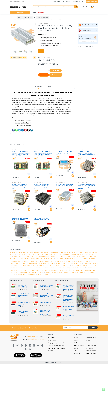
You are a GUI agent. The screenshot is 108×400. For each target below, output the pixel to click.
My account (77, 353)
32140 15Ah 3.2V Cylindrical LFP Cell (59, 260)
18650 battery (76, 256)
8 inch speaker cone (75, 263)
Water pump (42, 263)
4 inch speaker (35, 270)
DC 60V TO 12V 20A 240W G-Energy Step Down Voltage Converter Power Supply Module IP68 (20, 186)
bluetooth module (22, 252)
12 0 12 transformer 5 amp (26, 256)
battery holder (60, 263)
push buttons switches (34, 268)
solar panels (35, 258)
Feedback (50, 350)
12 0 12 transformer (50, 267)
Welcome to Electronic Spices (17, 1)
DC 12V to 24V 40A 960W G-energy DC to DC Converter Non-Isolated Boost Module (65, 186)
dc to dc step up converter (30, 261)
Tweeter (48, 265)
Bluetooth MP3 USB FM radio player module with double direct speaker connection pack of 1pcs (68, 298)
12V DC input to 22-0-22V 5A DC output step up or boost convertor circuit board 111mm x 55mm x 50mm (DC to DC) (43, 153)
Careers (76, 348)
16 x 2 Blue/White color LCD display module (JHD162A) (24, 295)
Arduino (48, 272)
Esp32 (74, 267)
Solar (92, 261)
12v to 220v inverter (34, 254)
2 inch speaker (53, 270)
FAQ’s (75, 350)
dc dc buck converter (46, 261)
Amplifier (66, 254)
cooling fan (14, 270)
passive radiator (57, 272)
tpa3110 (92, 272)
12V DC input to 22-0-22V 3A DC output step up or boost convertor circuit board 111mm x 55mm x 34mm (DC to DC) (21, 153)
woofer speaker (32, 263)
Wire (57, 258)
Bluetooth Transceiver (71, 272)
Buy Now (55, 70)
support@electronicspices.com (36, 339)
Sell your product (79, 345)
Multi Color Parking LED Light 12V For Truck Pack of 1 (69, 317)
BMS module (26, 260)
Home (34, 12)
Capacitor (46, 268)
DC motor (78, 258)
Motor (74, 260)
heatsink (44, 270)
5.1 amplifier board (83, 261)
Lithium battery (34, 252)
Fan (74, 261)
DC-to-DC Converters (42, 17)
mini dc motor (59, 261)
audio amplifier (24, 270)
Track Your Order (78, 1)
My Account (66, 1)
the (73, 265)
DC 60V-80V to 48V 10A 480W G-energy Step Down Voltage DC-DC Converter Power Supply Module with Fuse (86, 186)
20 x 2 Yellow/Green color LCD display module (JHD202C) (23, 313)
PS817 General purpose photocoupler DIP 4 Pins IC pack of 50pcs (46, 295)
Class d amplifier (77, 252)
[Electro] (18, 6)
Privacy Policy (52, 337)
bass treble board (83, 260)
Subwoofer (44, 252)
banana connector (89, 270)
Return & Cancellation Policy (56, 348)
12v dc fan (68, 261)
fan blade (81, 267)
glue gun (40, 272)
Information (41, 12)
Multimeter (54, 256)
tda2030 (40, 274)
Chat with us (23, 57)
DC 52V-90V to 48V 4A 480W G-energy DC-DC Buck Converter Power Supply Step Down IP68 (20, 218)
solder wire (21, 274)
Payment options (91, 345)
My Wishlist (89, 348)
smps (95, 268)
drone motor (88, 268)
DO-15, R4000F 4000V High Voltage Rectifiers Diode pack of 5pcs (69, 308)
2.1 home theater (21, 254)
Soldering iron (54, 252)
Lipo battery (65, 268)
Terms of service (52, 340)
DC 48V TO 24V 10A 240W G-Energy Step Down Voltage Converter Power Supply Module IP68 (86, 153)
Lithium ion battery (76, 268)
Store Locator (55, 1)
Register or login (91, 337)
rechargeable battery (67, 258)
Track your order (91, 353)
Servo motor (84, 272)
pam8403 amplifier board (18, 263)
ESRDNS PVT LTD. (49, 362)
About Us (77, 337)
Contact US (77, 340)
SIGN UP (92, 327)
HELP (75, 343)
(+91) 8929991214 (31, 336)
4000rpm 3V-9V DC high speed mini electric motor (46, 286)
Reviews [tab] (48, 86)
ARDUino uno (14, 272)
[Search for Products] (47, 6)
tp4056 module (31, 274)
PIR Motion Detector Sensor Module (45, 303)
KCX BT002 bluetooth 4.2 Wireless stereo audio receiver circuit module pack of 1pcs (68, 287)
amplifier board (65, 252)
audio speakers (24, 258)
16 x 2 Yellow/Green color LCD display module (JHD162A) (23, 286)
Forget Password (91, 350)
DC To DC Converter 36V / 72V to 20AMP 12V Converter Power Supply (64, 153)
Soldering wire (77, 270)
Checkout (88, 343)
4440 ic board (55, 268)
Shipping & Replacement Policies (58, 343)
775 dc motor (45, 258)
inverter (89, 267)
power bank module (89, 258)
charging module (16, 260)
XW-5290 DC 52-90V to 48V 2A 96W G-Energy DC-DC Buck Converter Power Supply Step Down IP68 (42, 219)
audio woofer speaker (90, 263)
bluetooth (66, 265)
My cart (88, 340)
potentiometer (36, 260)
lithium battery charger (49, 254)
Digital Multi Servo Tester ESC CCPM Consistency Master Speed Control (45, 312)
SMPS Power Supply (38, 265)
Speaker (12, 252)
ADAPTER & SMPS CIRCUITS (25, 17)
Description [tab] (38, 86)
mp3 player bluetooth (82, 265)
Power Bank (32, 272)
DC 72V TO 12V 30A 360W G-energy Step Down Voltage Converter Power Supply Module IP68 (42, 186)
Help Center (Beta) (91, 1)
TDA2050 (13, 274)
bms (52, 258)
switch (45, 260)
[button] (68, 6)
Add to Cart (56, 75)
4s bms (46, 274)
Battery (86, 254)
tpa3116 (69, 267)
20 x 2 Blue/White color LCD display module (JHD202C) (24, 304)
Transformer (57, 265)
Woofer (84, 256)
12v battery (61, 267)
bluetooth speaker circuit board (21, 265)
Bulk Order (43, 75)
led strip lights (65, 256)
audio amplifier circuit (42, 256)
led (60, 254)
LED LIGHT (50, 263)
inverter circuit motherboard (34, 267)
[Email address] (75, 327)
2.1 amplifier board (76, 254)
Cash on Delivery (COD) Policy (56, 345)
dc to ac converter (65, 270)
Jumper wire (23, 272)
